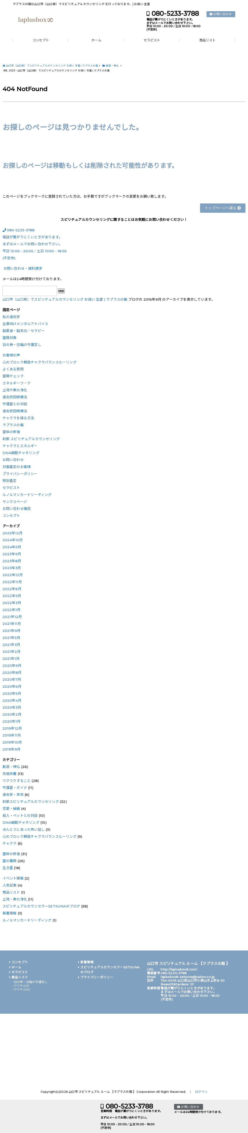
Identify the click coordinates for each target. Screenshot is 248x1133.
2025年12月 (13, 533)
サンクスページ (15, 501)
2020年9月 (12, 665)
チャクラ (10, 843)
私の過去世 (11, 317)
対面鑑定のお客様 (17, 467)
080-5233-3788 (175, 13)
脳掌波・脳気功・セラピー (24, 331)
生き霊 (8, 868)
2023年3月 (12, 568)
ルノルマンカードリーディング (27, 494)
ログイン (201, 1091)
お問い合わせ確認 (17, 508)
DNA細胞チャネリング (21, 453)
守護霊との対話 (15, 404)
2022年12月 (13, 575)
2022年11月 (12, 582)
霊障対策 (10, 338)
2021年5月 (11, 637)
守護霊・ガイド (15, 787)
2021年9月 (11, 630)
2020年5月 (12, 693)
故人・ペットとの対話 (20, 815)
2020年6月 (12, 686)
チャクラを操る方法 (18, 418)
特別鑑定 (10, 480)
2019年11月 (12, 735)
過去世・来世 (13, 794)
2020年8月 (12, 672)
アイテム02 (22, 989)
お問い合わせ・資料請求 (22, 268)
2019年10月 (12, 742)
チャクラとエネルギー (20, 446)
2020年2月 (12, 714)
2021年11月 (12, 623)
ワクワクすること (17, 780)
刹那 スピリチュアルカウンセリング (31, 439)
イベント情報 (13, 878)
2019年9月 (11, 749)
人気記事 (10, 885)
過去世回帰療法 (15, 397)
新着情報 (10, 913)
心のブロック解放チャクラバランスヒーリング (39, 362)
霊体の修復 (11, 432)
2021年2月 (11, 651)
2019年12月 (12, 728)
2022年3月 (12, 603)
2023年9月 (12, 554)
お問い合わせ (222, 14)
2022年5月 (12, 596)
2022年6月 (12, 589)
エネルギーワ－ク (17, 383)
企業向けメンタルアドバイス (25, 324)
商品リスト (207, 40)
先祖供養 (10, 773)
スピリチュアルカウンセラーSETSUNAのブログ (41, 906)
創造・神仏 (11, 766)
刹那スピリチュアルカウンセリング (31, 801)
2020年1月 (11, 721)
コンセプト (40, 40)
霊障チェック (13, 376)
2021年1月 (11, 658)
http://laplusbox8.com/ (179, 969)
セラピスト (152, 40)
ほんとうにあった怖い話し (24, 829)
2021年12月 (12, 617)
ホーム (96, 40)
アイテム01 (21, 985)
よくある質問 (13, 369)
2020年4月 (12, 700)
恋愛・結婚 (11, 808)
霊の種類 (10, 861)
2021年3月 (11, 644)
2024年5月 (12, 547)
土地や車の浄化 (15, 390)
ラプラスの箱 (13, 425)
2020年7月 (12, 679)
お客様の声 (11, 355)
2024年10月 (13, 540)
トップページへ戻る (223, 208)
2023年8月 (12, 561)
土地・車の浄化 (15, 899)
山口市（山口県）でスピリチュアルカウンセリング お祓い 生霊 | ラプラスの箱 (65, 299)
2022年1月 (11, 610)
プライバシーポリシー (20, 474)
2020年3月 (12, 707)
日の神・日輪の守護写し (22, 344)
